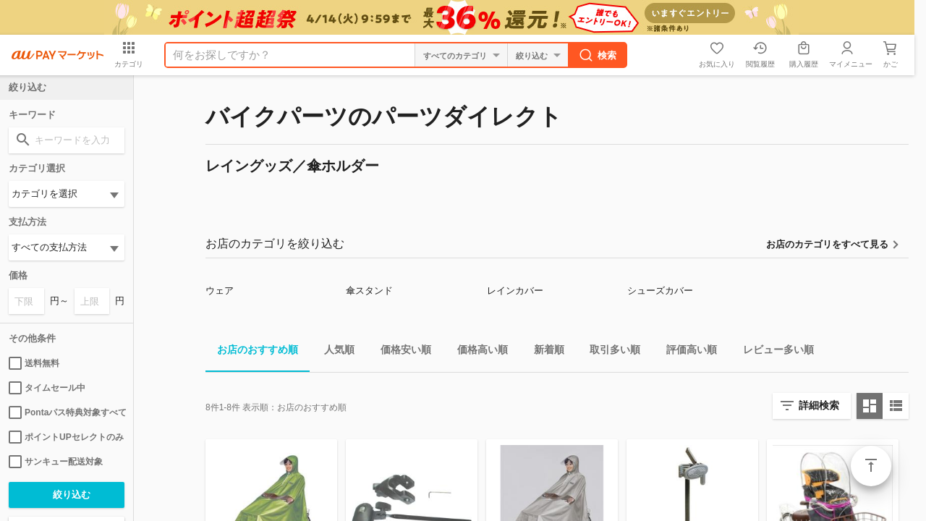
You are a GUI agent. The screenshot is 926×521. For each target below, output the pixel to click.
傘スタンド (369, 290)
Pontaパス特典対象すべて (66, 412)
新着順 (543, 352)
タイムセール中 (47, 387)
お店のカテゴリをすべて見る (827, 244)
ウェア (219, 290)
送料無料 (34, 363)
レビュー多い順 (772, 352)
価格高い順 (477, 352)
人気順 (333, 352)
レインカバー (515, 290)
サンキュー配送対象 (56, 461)
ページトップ (871, 466)
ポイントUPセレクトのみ (66, 437)
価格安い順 (400, 352)
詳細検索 (819, 405)
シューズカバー (660, 290)
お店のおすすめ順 (251, 352)
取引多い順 (609, 352)
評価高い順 (686, 352)
